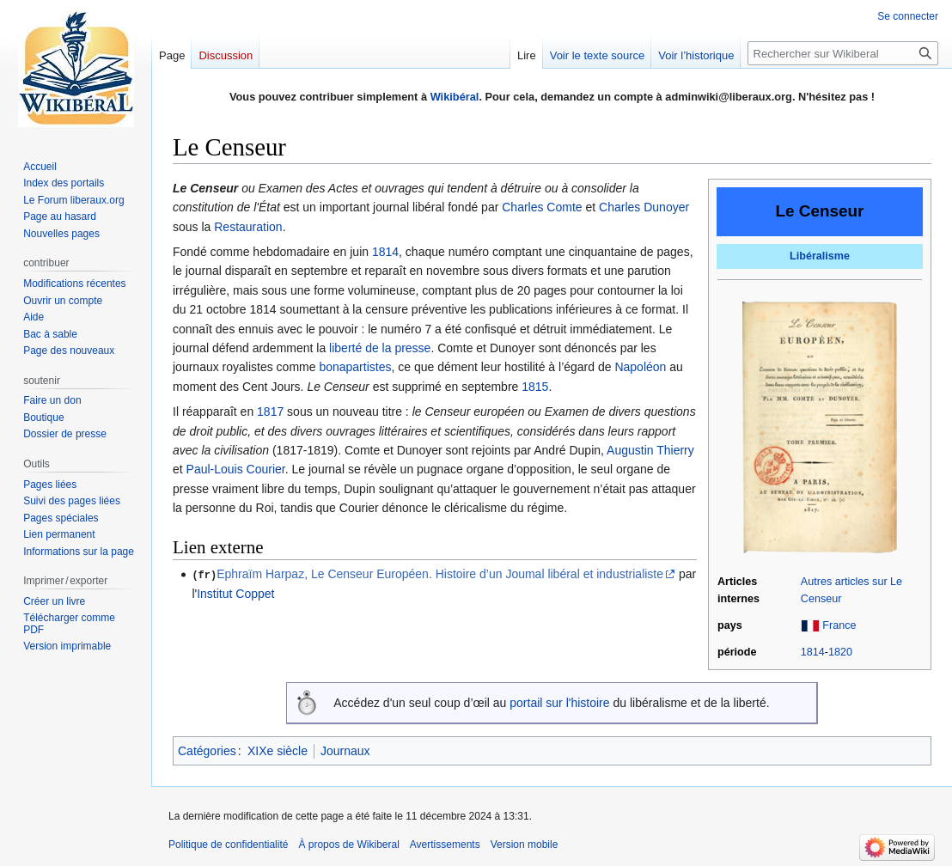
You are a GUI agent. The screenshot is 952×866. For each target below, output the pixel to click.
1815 (535, 386)
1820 (840, 652)
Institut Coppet (235, 593)
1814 (813, 652)
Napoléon (640, 367)
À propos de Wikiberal (348, 845)
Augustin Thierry (650, 450)
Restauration (248, 227)
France (839, 625)
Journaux (345, 751)
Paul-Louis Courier (235, 469)
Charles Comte (542, 207)
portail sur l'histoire (559, 703)
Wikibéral (454, 96)
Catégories (207, 751)
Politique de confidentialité (228, 845)
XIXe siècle (277, 751)
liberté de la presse (379, 348)
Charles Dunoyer (644, 207)
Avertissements (445, 845)
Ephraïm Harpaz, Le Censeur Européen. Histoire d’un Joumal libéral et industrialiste (440, 574)
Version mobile (524, 845)
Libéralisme (820, 256)
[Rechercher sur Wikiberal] (843, 53)
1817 (270, 411)
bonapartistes (355, 367)
